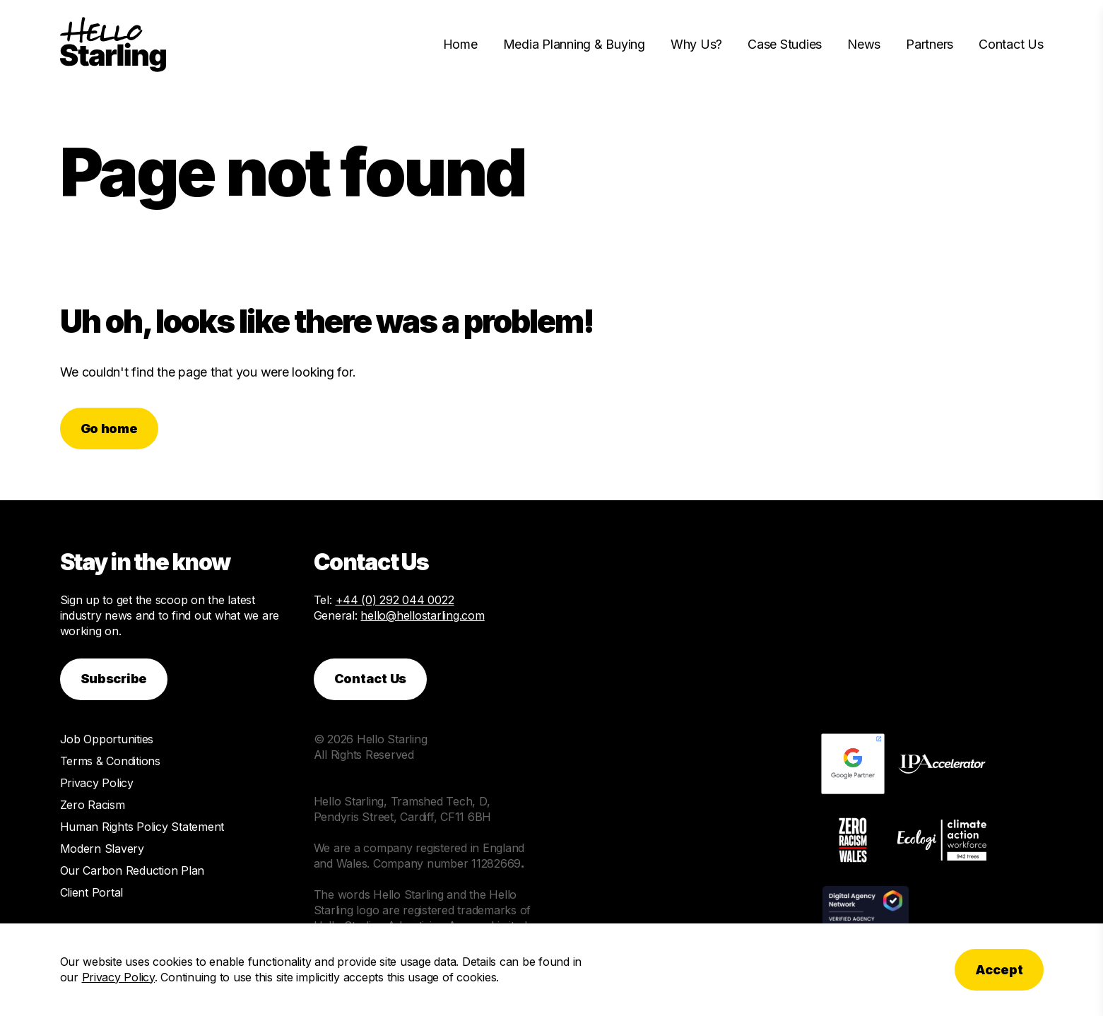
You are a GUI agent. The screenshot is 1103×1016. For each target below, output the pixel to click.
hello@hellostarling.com (422, 615)
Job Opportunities (107, 739)
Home (460, 44)
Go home (109, 428)
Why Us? (696, 44)
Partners (929, 44)
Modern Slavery (102, 848)
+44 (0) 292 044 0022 (395, 600)
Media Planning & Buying (574, 44)
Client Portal (92, 892)
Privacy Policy (97, 783)
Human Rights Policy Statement (142, 827)
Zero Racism (92, 805)
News (863, 44)
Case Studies (785, 44)
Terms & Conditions (110, 761)
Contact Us (1011, 44)
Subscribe (114, 678)
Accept (999, 969)
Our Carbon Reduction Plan (132, 870)
